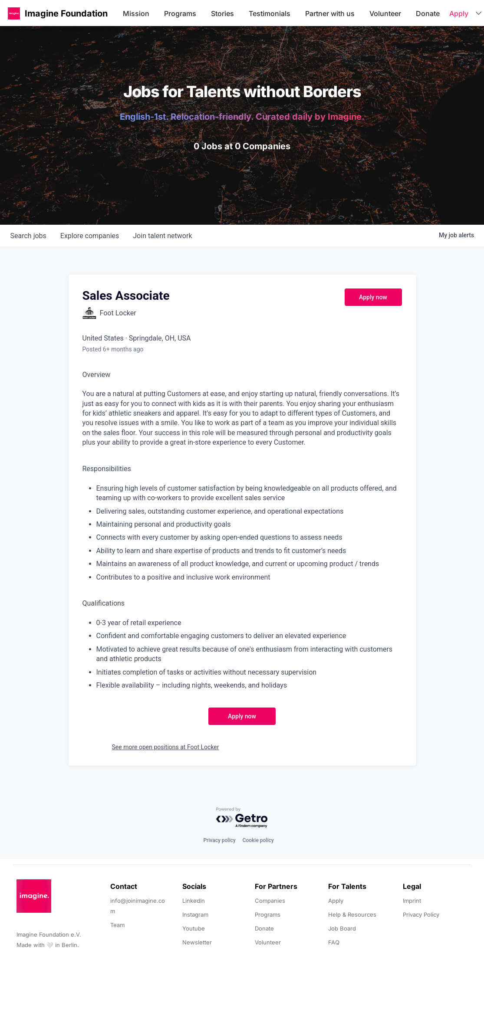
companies (89, 236)
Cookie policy (258, 840)
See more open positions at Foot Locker (165, 747)
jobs (28, 236)
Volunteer (385, 13)
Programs (180, 13)
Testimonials (269, 13)
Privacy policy (219, 840)
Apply (458, 13)
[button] (14, 13)
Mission (136, 13)
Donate (428, 13)
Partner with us (330, 13)
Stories (222, 13)
